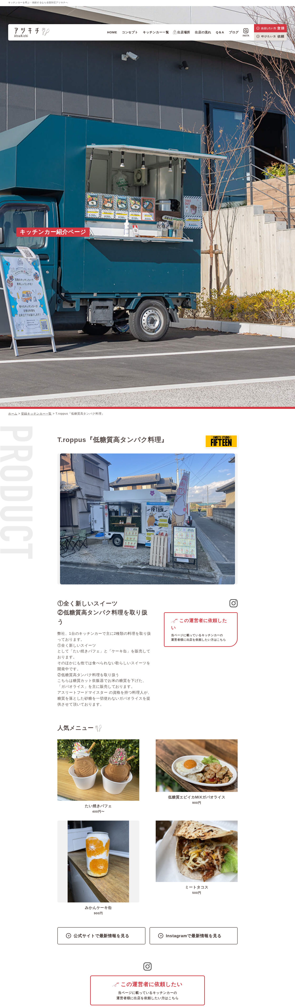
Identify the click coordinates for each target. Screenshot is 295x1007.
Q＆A (220, 32)
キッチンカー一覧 (156, 32)
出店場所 (181, 32)
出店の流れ (203, 32)
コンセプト (130, 32)
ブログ (234, 32)
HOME (112, 32)
